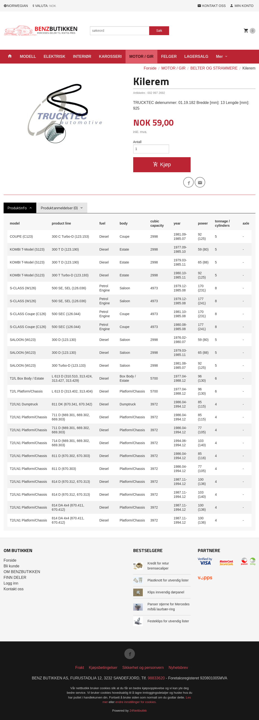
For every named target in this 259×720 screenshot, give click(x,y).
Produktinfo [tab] (17, 208)
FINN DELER (15, 577)
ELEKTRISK (55, 56)
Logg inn (11, 583)
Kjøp (162, 164)
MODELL (28, 56)
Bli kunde (11, 566)
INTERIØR (82, 56)
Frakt (79, 668)
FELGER (169, 56)
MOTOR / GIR (141, 56)
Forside (150, 68)
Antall (137, 142)
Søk (159, 30)
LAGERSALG (196, 56)
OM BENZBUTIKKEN (22, 572)
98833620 (156, 678)
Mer (219, 56)
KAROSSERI (110, 56)
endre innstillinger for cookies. (136, 702)
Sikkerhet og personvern (143, 668)
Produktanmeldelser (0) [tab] (59, 208)
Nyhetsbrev (178, 668)
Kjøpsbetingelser (103, 668)
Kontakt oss (14, 589)
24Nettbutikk (138, 710)
